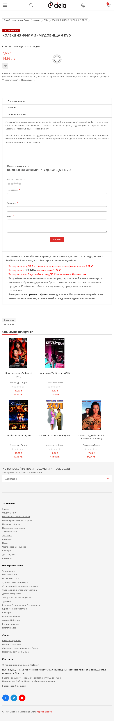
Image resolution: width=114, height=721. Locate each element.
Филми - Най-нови (11, 620)
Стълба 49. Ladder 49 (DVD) (18, 435)
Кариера (6, 550)
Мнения (12, 107)
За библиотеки (9, 531)
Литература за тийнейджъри (16, 597)
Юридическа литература (14, 608)
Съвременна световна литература (19, 589)
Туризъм (6, 601)
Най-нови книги (10, 574)
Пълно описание (16, 101)
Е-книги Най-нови (10, 624)
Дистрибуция (8, 554)
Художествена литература (15, 582)
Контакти (7, 558)
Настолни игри (9, 627)
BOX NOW (30, 270)
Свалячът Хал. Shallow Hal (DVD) (54, 435)
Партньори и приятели (13, 528)
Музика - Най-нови (11, 616)
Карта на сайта (44, 711)
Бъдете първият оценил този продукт (21, 46)
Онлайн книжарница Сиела (16, 20)
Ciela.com (34, 664)
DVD (46, 20)
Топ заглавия (8, 571)
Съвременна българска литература (20, 586)
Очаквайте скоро (10, 578)
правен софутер (38, 294)
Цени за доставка (17, 114)
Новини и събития (11, 524)
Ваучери (6, 612)
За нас (5, 509)
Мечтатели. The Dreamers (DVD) (55, 373)
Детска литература (11, 593)
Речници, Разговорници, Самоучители (21, 605)
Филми (36, 20)
